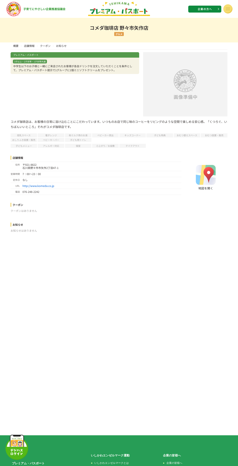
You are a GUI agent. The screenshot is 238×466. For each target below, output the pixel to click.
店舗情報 (29, 46)
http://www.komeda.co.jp (38, 186)
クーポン (45, 46)
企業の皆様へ (174, 463)
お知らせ (61, 46)
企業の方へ (205, 9)
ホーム (16, 455)
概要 (16, 46)
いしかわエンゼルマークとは (111, 463)
